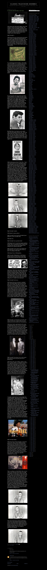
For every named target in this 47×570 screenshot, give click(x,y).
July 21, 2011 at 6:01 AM (14, 553)
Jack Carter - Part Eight (32, 141)
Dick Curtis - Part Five (32, 149)
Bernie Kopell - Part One (32, 38)
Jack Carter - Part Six (32, 139)
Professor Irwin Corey (32, 80)
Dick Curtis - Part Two (32, 146)
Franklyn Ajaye (31, 71)
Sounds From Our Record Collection (34, 291)
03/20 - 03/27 (33, 437)
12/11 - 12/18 (33, 342)
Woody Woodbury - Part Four (33, 231)
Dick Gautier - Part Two (32, 40)
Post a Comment (9, 562)
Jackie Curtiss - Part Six (32, 51)
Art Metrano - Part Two (32, 60)
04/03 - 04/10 (33, 434)
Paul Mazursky (31, 95)
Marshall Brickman (31, 74)
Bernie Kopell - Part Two (32, 37)
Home (17, 563)
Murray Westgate (31, 115)
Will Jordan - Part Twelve (32, 185)
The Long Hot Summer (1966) (34, 401)
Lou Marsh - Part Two (32, 202)
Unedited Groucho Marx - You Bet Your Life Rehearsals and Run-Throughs (33, 316)
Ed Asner (30, 72)
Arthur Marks (30, 93)
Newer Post (9, 563)
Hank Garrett (30, 84)
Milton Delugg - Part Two (32, 161)
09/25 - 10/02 (33, 356)
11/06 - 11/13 (33, 348)
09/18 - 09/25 (33, 357)
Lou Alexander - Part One (32, 119)
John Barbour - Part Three (32, 67)
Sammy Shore (31, 107)
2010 (30, 452)
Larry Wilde (30, 116)
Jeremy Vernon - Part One (32, 34)
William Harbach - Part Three (33, 169)
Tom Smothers (31, 108)
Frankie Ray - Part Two (32, 62)
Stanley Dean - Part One (32, 158)
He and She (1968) (33, 397)
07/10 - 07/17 (33, 417)
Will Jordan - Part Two (32, 174)
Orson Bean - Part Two (32, 69)
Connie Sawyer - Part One (32, 216)
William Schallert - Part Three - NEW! (34, 27)
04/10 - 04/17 (33, 433)
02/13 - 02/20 (33, 443)
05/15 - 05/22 (33, 427)
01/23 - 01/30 (33, 447)
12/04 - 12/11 (33, 343)
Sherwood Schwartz (32, 106)
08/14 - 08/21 (33, 363)
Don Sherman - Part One (32, 218)
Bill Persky (30, 101)
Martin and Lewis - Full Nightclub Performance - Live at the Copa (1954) (33, 272)
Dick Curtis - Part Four (32, 148)
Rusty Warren (31, 113)
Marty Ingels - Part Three (32, 172)
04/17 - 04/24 (33, 432)
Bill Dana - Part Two (31, 157)
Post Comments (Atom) (14, 565)
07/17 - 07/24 (33, 368)
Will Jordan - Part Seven (32, 180)
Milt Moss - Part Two (32, 206)
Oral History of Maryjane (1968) (33, 276)
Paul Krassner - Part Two (32, 45)
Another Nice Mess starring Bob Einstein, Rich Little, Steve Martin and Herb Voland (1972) (34, 241)
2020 (30, 327)
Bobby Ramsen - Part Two (32, 208)
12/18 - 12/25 (33, 341)
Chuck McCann (31, 96)
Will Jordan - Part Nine (32, 182)
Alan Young (30, 118)
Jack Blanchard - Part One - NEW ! (34, 16)
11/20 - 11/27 (33, 346)
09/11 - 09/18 (33, 358)
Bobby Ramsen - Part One (32, 207)
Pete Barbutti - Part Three (32, 126)
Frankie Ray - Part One (32, 61)
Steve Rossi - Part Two (32, 215)
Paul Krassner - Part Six (32, 49)
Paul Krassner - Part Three (32, 46)
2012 (30, 337)
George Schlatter (31, 105)
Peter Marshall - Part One (32, 203)
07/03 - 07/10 (33, 418)
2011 (30, 338)
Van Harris (30, 85)
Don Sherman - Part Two (32, 219)
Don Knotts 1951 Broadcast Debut (33, 255)
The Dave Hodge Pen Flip (32, 299)
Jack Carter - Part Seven (32, 140)
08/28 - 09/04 (33, 361)
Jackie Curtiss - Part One (32, 150)
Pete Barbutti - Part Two (32, 125)
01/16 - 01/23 (33, 448)
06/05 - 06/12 (33, 423)
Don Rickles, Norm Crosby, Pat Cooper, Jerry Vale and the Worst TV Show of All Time (34, 257)
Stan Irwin (30, 90)
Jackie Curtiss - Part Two (32, 151)
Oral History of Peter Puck (32, 277)
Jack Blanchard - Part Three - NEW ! (34, 18)
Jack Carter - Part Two (32, 135)
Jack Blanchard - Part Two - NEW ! (34, 17)
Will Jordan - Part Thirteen (32, 186)
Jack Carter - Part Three (32, 136)
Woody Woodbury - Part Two (33, 229)
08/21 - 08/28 (33, 362)
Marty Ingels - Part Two (32, 171)
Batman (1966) (32, 374)
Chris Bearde (31, 73)
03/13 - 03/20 (33, 438)
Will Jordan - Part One (32, 173)
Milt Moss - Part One (32, 205)
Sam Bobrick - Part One (32, 28)
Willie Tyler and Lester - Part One (33, 226)
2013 (30, 336)
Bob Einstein (30, 82)
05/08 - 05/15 (33, 428)
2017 (30, 331)
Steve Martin (30, 94)
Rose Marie (30, 92)
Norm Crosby (31, 81)
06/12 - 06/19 (33, 422)
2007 (30, 456)
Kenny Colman (31, 79)
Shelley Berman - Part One (32, 128)
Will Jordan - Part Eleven (32, 184)
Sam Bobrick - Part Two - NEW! (33, 29)
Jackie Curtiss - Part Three (32, 152)
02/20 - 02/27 (33, 442)
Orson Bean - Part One (32, 68)
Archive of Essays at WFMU (33, 15)
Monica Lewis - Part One (32, 192)
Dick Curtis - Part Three (32, 147)
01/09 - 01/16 (33, 449)
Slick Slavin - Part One (32, 57)
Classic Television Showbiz (23, 4)
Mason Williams (31, 117)
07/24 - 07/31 (33, 367)
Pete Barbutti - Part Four (32, 127)
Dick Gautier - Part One (32, 39)
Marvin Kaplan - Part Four (32, 191)
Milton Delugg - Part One (32, 160)
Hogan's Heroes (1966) (33, 402)
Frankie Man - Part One (32, 196)
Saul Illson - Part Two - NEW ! (33, 24)
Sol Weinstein (31, 114)
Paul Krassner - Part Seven (33, 50)
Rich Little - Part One (32, 194)
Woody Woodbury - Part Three (33, 230)
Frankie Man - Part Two (32, 197)
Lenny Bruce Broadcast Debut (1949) (34, 266)
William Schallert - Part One (33, 25)
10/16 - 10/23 (33, 352)
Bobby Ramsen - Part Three (33, 209)
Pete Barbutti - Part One (32, 124)
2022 (30, 326)
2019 (30, 328)
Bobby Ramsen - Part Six (32, 213)
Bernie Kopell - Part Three (32, 36)
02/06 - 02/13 (33, 444)
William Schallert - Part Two (33, 26)
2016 (30, 332)
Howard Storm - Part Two (32, 224)
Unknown (11, 555)
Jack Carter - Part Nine (32, 63)
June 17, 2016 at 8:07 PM (14, 560)
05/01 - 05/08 (33, 429)
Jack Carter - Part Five (32, 138)
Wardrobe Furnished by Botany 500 (34, 322)
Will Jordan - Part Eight (32, 181)
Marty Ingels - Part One (32, 170)
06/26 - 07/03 (33, 419)
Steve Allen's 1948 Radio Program (34, 296)
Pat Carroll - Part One (32, 130)
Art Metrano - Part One (32, 59)
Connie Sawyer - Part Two (32, 217)
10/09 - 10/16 (33, 353)
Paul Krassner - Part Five (32, 48)
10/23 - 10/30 (33, 351)
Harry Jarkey (30, 91)
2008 (30, 455)
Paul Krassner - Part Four (32, 47)
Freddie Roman (31, 103)
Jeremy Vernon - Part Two (32, 35)
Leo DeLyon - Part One (32, 162)
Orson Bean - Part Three (32, 70)
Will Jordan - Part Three (32, 175)
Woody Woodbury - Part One (33, 228)
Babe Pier (30, 102)
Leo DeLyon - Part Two (32, 163)
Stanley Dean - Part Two (32, 159)
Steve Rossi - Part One (32, 214)
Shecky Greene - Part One (32, 164)
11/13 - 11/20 (33, 347)
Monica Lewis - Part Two (32, 193)
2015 (30, 333)
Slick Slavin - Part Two (32, 58)
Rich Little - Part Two (32, 195)
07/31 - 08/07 (33, 366)
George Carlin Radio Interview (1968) (34, 261)
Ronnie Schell (31, 104)
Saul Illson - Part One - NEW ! (33, 23)
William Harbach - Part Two (33, 168)
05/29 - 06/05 (33, 424)
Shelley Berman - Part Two (32, 129)
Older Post (25, 563)
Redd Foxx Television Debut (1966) (34, 290)
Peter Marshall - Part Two (32, 204)
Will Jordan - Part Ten (32, 183)
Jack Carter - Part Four (32, 137)
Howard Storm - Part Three (32, 225)
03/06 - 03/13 (33, 439)
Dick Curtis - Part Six (32, 56)
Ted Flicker (30, 83)
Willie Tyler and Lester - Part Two (33, 227)
